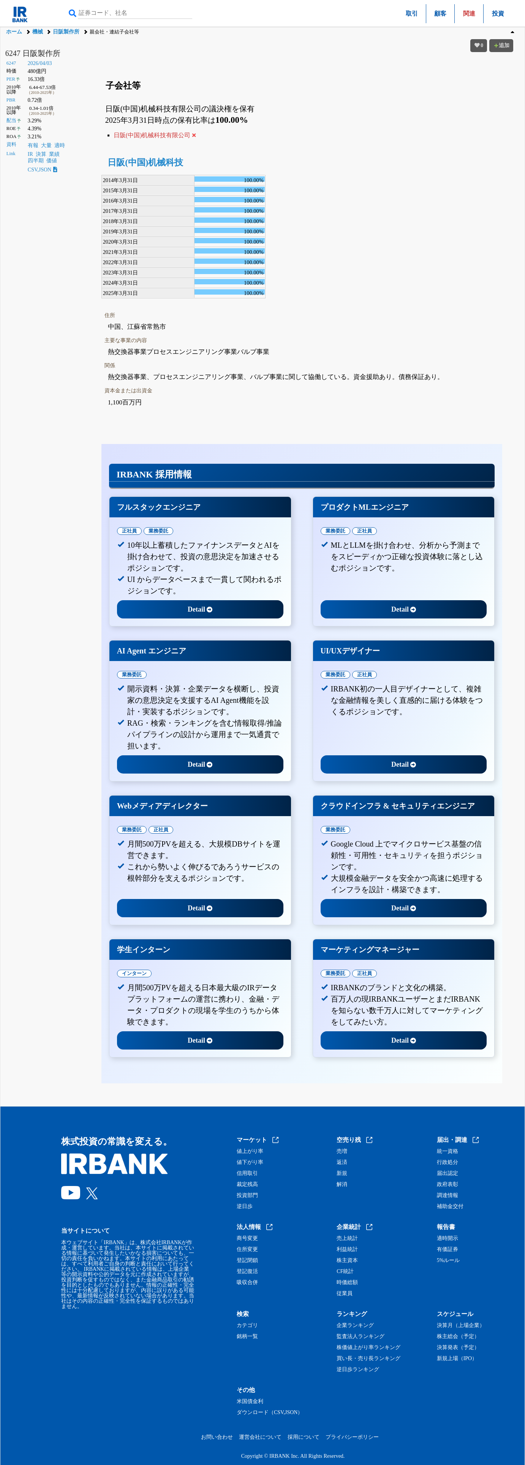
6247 (11, 63)
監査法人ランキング (360, 1336)
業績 (54, 154)
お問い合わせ (217, 1437)
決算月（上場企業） (461, 1325)
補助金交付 (450, 1206)
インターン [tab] (134, 973)
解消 (342, 1184)
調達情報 (447, 1195)
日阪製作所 (66, 32)
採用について (303, 1437)
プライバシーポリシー (352, 1437)
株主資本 (347, 1260)
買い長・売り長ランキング (368, 1358)
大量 (46, 145)
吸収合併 (247, 1282)
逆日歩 (245, 1206)
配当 (11, 120)
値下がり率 (250, 1162)
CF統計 (345, 1271)
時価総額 (347, 1282)
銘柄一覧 (247, 1336)
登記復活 (247, 1271)
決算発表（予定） (458, 1347)
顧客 (440, 13)
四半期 (36, 160)
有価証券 (447, 1249)
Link (11, 153)
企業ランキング (355, 1325)
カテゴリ (247, 1325)
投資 (498, 13)
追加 (501, 45)
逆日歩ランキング (358, 1369)
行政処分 (447, 1162)
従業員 (345, 1293)
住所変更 (247, 1249)
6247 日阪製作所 (32, 53)
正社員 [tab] (129, 531)
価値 (51, 160)
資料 (11, 144)
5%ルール (448, 1260)
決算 (41, 154)
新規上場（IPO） (457, 1358)
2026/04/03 (40, 63)
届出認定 (447, 1173)
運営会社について (260, 1437)
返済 (342, 1162)
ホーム (14, 32)
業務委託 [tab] (158, 531)
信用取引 (247, 1173)
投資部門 (247, 1195)
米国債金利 (250, 1401)
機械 (37, 32)
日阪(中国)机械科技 (145, 162)
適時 (59, 145)
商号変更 (247, 1238)
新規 (342, 1173)
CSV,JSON (42, 170)
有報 (33, 145)
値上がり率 (250, 1151)
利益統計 (347, 1249)
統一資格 (447, 1151)
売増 (342, 1151)
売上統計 (347, 1238)
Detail (200, 609)
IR (30, 154)
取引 (412, 13)
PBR (11, 100)
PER (10, 79)
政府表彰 (447, 1184)
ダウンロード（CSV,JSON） (270, 1412)
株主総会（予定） (458, 1336)
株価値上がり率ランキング (368, 1347)
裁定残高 (247, 1184)
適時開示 (447, 1238)
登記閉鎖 (247, 1260)
